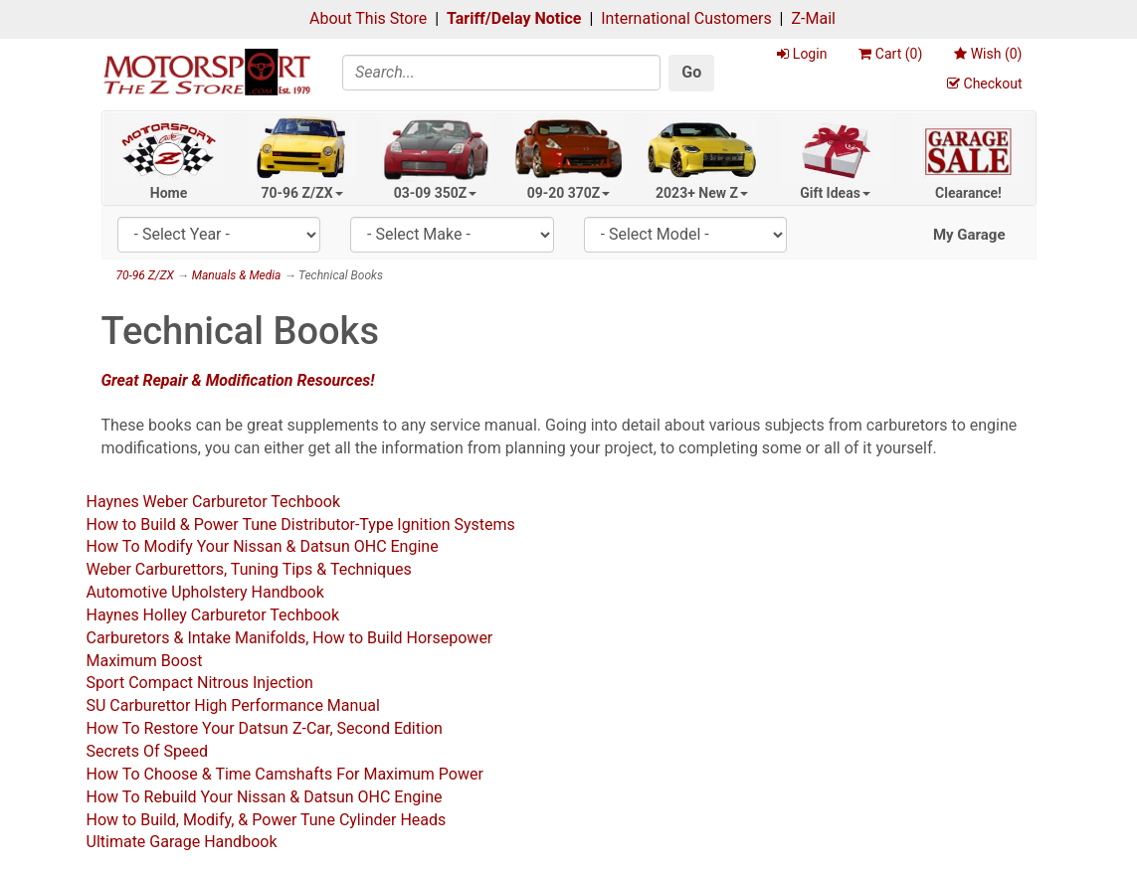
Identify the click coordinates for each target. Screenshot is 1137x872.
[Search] (501, 72)
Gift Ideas (835, 193)
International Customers (686, 18)
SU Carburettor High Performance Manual (233, 705)
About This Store (368, 18)
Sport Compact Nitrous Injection (200, 682)
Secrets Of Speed (148, 751)
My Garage (969, 235)
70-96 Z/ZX (301, 193)
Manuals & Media (237, 275)
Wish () (988, 54)
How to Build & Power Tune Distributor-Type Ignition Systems (301, 524)
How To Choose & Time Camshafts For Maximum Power (285, 774)
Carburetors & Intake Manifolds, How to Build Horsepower (290, 637)
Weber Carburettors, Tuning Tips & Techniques (249, 569)
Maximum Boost (145, 660)
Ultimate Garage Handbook (182, 841)
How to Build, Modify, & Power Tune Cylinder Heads (267, 819)
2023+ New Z (702, 193)
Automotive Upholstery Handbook (205, 592)
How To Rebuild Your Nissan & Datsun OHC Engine (265, 796)
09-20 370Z (569, 193)
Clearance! (968, 193)
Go (691, 72)
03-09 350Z (435, 193)
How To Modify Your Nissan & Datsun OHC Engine (263, 546)
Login (802, 54)
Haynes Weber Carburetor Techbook (214, 501)
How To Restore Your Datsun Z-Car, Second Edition (265, 728)
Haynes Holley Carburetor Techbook (213, 615)
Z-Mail (813, 18)
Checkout (984, 83)
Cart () (890, 54)
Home (168, 193)
